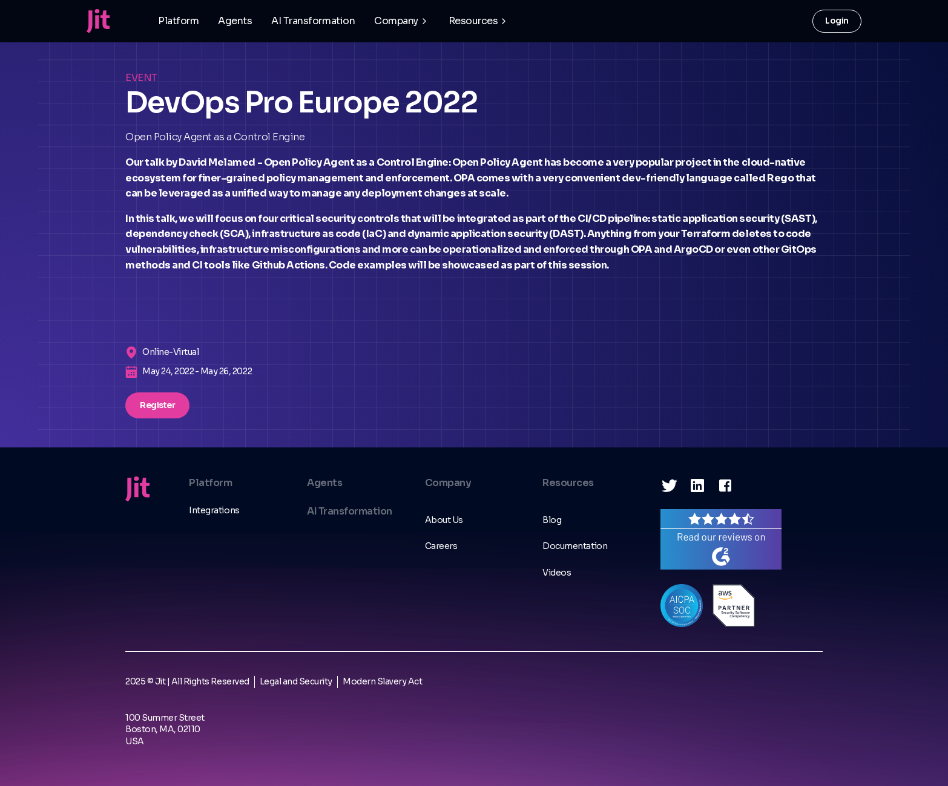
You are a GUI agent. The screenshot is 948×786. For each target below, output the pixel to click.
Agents (235, 21)
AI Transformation (313, 21)
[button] (401, 21)
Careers (441, 546)
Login (837, 20)
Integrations (214, 510)
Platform (178, 21)
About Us (444, 520)
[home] (98, 21)
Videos (556, 572)
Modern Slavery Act (382, 681)
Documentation (574, 546)
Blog (551, 520)
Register (157, 405)
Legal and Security (296, 681)
